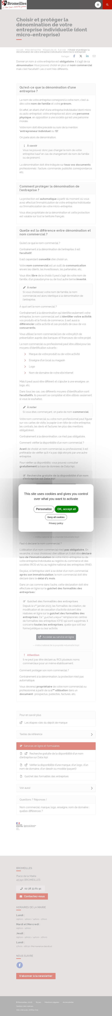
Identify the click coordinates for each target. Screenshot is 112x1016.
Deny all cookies (56, 517)
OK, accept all (66, 509)
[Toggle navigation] (98, 5)
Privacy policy (56, 523)
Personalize (44, 509)
